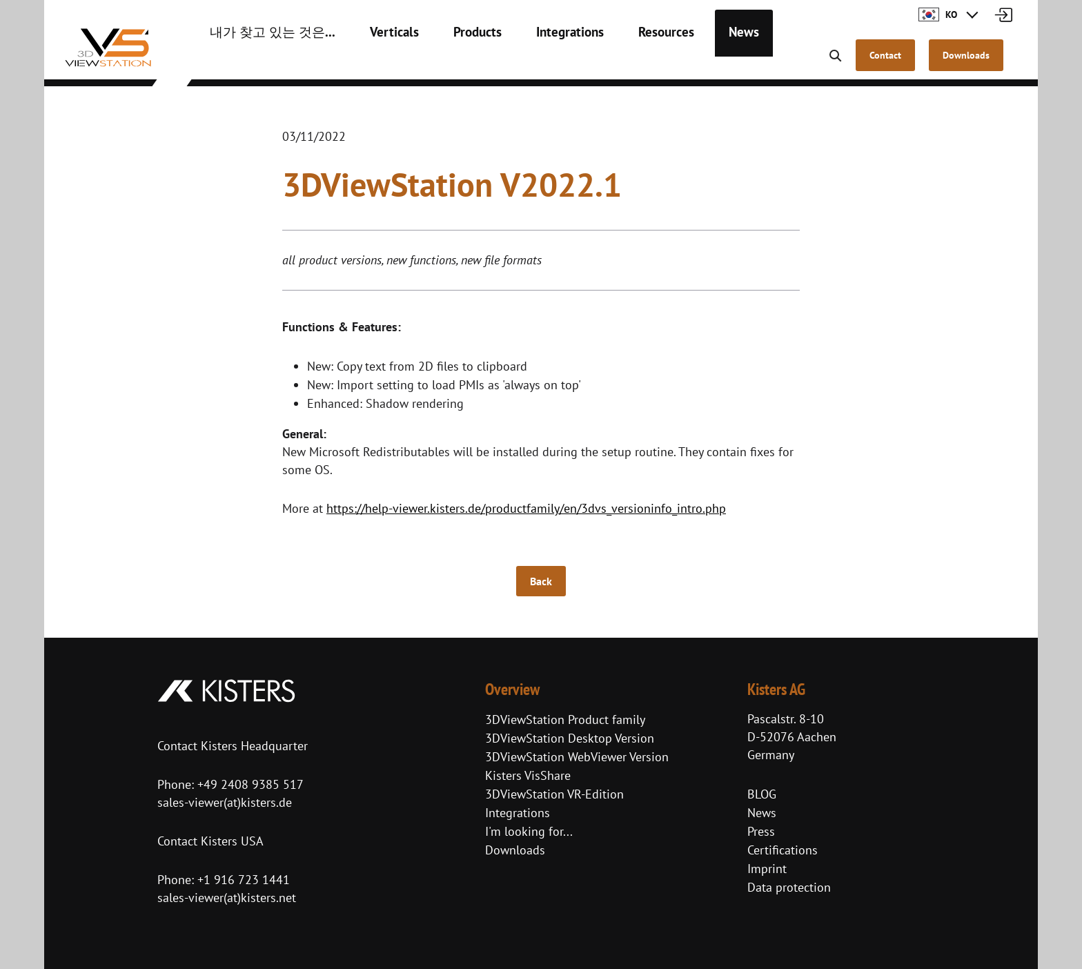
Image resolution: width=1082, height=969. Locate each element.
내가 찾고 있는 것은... (262, 62)
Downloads (515, 850)
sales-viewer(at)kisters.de (224, 802)
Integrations (532, 62)
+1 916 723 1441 (243, 880)
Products (446, 62)
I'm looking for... (529, 831)
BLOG (761, 794)
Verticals (370, 62)
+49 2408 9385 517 (249, 784)
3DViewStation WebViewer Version (577, 757)
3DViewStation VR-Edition (554, 794)
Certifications (782, 850)
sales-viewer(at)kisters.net (226, 898)
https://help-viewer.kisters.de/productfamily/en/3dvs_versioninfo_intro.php (526, 508)
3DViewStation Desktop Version (569, 738)
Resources (620, 62)
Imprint (767, 869)
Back (541, 581)
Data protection (789, 887)
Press (761, 831)
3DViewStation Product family (565, 719)
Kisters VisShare (528, 775)
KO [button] (937, 14)
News (692, 62)
